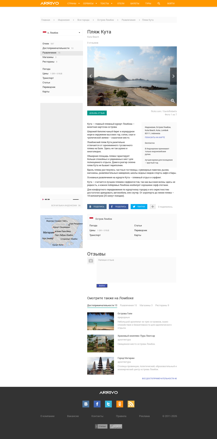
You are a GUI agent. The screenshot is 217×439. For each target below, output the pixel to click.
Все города (83, 19)
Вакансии (73, 416)
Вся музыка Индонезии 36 (65, 205)
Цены (92, 230)
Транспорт (95, 235)
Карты (137, 235)
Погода (93, 225)
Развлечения (128, 19)
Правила (121, 416)
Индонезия (64, 19)
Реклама (144, 416)
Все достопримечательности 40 (159, 378)
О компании (47, 416)
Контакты (97, 416)
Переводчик (140, 230)
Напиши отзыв (106, 259)
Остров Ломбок (105, 19)
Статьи (138, 225)
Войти (171, 3)
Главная (45, 19)
